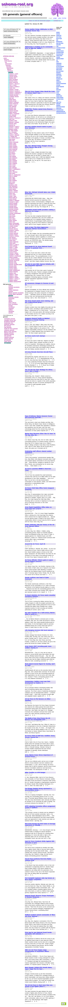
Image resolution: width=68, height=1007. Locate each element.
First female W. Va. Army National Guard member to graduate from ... (38, 247)
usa (6, 62)
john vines (12, 182)
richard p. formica (14, 236)
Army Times (58, 37)
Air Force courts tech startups (35, 336)
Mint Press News (59, 71)
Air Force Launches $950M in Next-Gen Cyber (38, 469)
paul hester (12, 216)
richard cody (12, 231)
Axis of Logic (59, 38)
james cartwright (13, 142)
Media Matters (59, 68)
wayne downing (13, 271)
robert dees (12, 240)
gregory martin (13, 129)
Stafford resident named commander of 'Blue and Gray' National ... (40, 915)
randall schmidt (13, 226)
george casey (13, 123)
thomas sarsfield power (15, 264)
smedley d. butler (14, 254)
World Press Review (60, 106)
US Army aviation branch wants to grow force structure (38, 127)
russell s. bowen (13, 253)
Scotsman (58, 94)
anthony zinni (13, 75)
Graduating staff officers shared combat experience (38, 451)
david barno (12, 99)
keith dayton (12, 189)
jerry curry (12, 155)
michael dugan (13, 204)
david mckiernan (13, 103)
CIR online (58, 44)
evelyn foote (12, 116)
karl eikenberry (13, 186)
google (55, 18)
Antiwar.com (58, 35)
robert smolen (13, 249)
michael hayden (13, 207)
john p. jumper (13, 176)
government (8, 63)
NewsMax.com (59, 78)
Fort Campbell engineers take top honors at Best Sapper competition (39, 878)
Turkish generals (8, 338)
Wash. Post (58, 102)
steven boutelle (13, 257)
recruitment (11, 307)
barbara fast (12, 78)
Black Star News (59, 43)
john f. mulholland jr (14, 169)
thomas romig (13, 263)
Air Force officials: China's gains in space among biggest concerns (39, 560)
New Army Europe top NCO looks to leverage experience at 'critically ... (40, 824)
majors (10, 300)
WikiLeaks (58, 103)
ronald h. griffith (13, 250)
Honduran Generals (9, 324)
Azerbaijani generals (9, 318)
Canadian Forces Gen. (10, 320)
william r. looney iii (14, 278)
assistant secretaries (13, 287)
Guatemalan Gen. (8, 323)
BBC (57, 40)
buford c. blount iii (14, 83)
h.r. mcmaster (13, 132)
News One (58, 77)
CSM (57, 46)
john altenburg (13, 157)
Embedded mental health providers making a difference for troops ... (40, 210)
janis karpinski (13, 149)
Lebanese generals (9, 330)
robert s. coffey (13, 247)
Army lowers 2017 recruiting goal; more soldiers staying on (38, 647)
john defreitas (13, 167)
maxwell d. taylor (14, 202)
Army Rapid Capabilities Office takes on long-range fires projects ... (38, 507)
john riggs (12, 177)
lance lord (12, 193)
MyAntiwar (58, 72)
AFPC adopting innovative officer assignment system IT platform (40, 806)
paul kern (11, 217)
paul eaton (12, 214)
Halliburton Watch (60, 58)
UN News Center (59, 99)
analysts (10, 285)
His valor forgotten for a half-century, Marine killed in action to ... (40, 613)
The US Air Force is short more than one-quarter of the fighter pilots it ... (39, 985)
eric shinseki (12, 115)
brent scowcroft (13, 82)
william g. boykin (13, 277)
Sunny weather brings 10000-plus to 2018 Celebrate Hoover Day (38, 29)
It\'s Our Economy (60, 66)
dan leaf (11, 98)
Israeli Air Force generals (11, 328)
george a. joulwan (14, 122)
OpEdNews (58, 82)
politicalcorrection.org (60, 111)
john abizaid (12, 156)
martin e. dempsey (14, 200)
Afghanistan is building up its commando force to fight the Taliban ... (38, 47)
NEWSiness (58, 74)
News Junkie (59, 75)
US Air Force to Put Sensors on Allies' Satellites (38, 699)
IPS (57, 60)
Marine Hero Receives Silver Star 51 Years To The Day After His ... (40, 434)
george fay (12, 125)
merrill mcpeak (13, 203)
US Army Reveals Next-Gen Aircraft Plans (39, 352)
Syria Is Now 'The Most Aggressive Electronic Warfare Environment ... (36, 228)
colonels (10, 291)
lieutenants (11, 298)
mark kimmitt (12, 199)
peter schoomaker (14, 223)
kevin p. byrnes (13, 192)
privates (10, 305)
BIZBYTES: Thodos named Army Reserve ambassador (38, 109)
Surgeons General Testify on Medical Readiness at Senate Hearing (37, 319)
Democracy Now (59, 54)
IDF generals (7, 326)
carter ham (12, 88)
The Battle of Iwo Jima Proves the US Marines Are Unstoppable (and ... (37, 718)
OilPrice (58, 80)
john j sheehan (13, 172)
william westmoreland (15, 281)
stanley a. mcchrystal (15, 256)
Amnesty (58, 33)
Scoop (57, 92)
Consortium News (60, 52)
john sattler (12, 179)
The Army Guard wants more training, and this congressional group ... (39, 301)
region (5, 58)
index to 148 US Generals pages (39, 20)
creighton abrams (14, 96)
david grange (12, 101)
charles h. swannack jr (15, 92)
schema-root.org (8, 56)
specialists (11, 311)
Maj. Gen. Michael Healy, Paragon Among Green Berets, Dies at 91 (38, 146)
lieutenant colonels (13, 297)
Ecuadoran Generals (9, 321)
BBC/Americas (59, 41)
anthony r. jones (13, 73)
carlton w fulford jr (14, 86)
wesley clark (12, 273)
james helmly (12, 145)
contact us (57, 20)
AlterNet (58, 32)
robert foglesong (13, 241)
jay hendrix (12, 153)
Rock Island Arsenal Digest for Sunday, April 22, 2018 (40, 664)
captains (10, 288)
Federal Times (59, 55)
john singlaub (13, 180)
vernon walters (13, 268)
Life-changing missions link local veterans (39, 630)
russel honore (13, 251)
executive (8, 66)
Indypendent (58, 64)
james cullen (12, 143)
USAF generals (8, 341)
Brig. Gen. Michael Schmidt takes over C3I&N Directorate (40, 192)
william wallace (13, 280)
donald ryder (12, 109)
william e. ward (13, 276)
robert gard (12, 243)
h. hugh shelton (13, 130)
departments (10, 68)
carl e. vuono (12, 85)
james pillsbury (13, 147)
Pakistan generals (9, 333)
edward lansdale (13, 110)
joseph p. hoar (13, 184)
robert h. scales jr (14, 244)
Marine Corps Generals (10, 331)
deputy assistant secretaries (16, 292)
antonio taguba (13, 76)
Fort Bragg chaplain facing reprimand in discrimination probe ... (38, 789)
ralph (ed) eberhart (14, 224)
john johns (12, 173)
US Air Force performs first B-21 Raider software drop (38, 859)
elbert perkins (13, 112)
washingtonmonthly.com (61, 113)
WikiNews (58, 105)
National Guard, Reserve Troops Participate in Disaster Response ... (39, 896)
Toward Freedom (59, 97)
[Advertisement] (40, 75)
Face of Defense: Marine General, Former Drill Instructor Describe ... (38, 416)
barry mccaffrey (13, 79)
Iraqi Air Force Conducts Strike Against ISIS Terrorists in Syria (39, 842)
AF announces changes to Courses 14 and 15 (39, 284)
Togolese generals (9, 337)
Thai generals (7, 335)
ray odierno (12, 227)
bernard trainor (13, 81)
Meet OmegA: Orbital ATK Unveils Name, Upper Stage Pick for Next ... (38, 968)
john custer (12, 166)
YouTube (64, 18)
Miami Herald (59, 69)
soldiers (10, 310)
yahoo (59, 18)
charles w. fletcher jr (14, 93)
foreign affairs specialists (15, 294)
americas (6, 59)
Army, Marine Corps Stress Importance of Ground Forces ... (39, 755)
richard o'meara (13, 234)
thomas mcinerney (14, 260)
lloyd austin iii (13, 197)
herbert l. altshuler (14, 135)
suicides (10, 312)
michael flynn (13, 206)
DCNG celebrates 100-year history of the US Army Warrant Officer (39, 525)
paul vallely (12, 219)
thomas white (13, 266)
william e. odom (13, 274)
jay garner (12, 152)
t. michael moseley (14, 259)
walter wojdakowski (14, 270)
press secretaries (13, 304)
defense (9, 69)
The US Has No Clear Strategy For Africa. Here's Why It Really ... (39, 370)
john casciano (13, 162)
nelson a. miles (13, 211)
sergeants (11, 308)
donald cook (12, 108)
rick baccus (12, 237)
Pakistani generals (9, 334)
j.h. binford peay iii (14, 137)
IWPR (57, 61)
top (63, 1003)
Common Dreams (60, 50)
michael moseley (13, 209)
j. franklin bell (13, 136)
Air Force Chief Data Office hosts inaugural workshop (39, 488)
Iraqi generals (8, 327)
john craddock (13, 163)
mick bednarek (13, 210)
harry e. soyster (13, 133)
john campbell (13, 160)
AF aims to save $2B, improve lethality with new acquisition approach (39, 264)
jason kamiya (12, 150)
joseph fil (11, 183)
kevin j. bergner (13, 190)
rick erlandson (13, 239)
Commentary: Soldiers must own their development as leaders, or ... (37, 682)
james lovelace (13, 146)
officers (10, 301)
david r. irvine (13, 105)
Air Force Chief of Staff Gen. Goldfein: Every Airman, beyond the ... (40, 736)
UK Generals (7, 340)
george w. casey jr (14, 126)
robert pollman (13, 246)
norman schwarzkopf (15, 213)
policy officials (12, 302)
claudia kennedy (13, 95)
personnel (10, 71)
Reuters (58, 91)
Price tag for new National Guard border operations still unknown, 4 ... (38, 933)
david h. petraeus (14, 102)
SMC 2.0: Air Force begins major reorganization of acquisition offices (37, 950)
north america (8, 61)
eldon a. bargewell (14, 113)
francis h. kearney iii (14, 118)
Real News (58, 89)
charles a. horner (14, 89)
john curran (12, 164)
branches (8, 65)
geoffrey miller (13, 120)
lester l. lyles (12, 196)
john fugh (12, 170)
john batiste (12, 159)
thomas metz (12, 261)
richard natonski (13, 233)
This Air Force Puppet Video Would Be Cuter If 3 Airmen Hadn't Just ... (40, 92)
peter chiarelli (13, 220)
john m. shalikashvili (14, 175)
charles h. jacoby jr (14, 91)
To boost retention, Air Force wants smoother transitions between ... (40, 595)
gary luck (11, 119)
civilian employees (13, 290)
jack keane (12, 139)
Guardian (58, 57)
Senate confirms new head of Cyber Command (37, 578)
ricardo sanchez (13, 229)
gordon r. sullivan (14, 128)
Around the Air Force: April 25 (35, 544)
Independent (58, 63)
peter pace (12, 221)
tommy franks (13, 267)
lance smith (12, 194)
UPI (57, 100)
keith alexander (13, 187)
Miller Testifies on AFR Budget (35, 772)
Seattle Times (59, 95)
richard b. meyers (14, 230)
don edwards (12, 106)
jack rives (12, 140)
